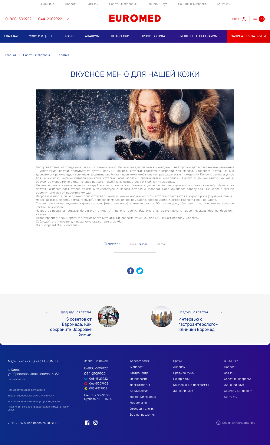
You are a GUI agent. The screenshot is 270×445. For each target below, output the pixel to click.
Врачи (68, 36)
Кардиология (139, 391)
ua (255, 19)
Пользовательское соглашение (27, 389)
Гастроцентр (139, 373)
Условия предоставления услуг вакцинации (34, 401)
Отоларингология (142, 409)
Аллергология (139, 361)
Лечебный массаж (143, 397)
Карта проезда (16, 379)
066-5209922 (98, 383)
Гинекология (138, 379)
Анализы (92, 36)
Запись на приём (96, 361)
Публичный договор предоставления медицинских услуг (38, 408)
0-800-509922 (18, 19)
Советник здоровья (122, 4)
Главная (11, 36)
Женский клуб (157, 4)
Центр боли (120, 36)
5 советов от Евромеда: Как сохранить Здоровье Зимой (71, 322)
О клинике (47, 4)
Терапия (142, 244)
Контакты (223, 4)
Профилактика (153, 36)
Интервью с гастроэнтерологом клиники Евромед (198, 322)
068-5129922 (98, 378)
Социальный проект (192, 4)
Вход (235, 19)
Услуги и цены (40, 36)
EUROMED (135, 18)
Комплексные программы (197, 36)
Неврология (138, 403)
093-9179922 (98, 388)
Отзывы (93, 4)
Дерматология (140, 385)
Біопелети (137, 367)
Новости (71, 4)
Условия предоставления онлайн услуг (31, 395)
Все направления (142, 414)
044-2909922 (50, 19)
